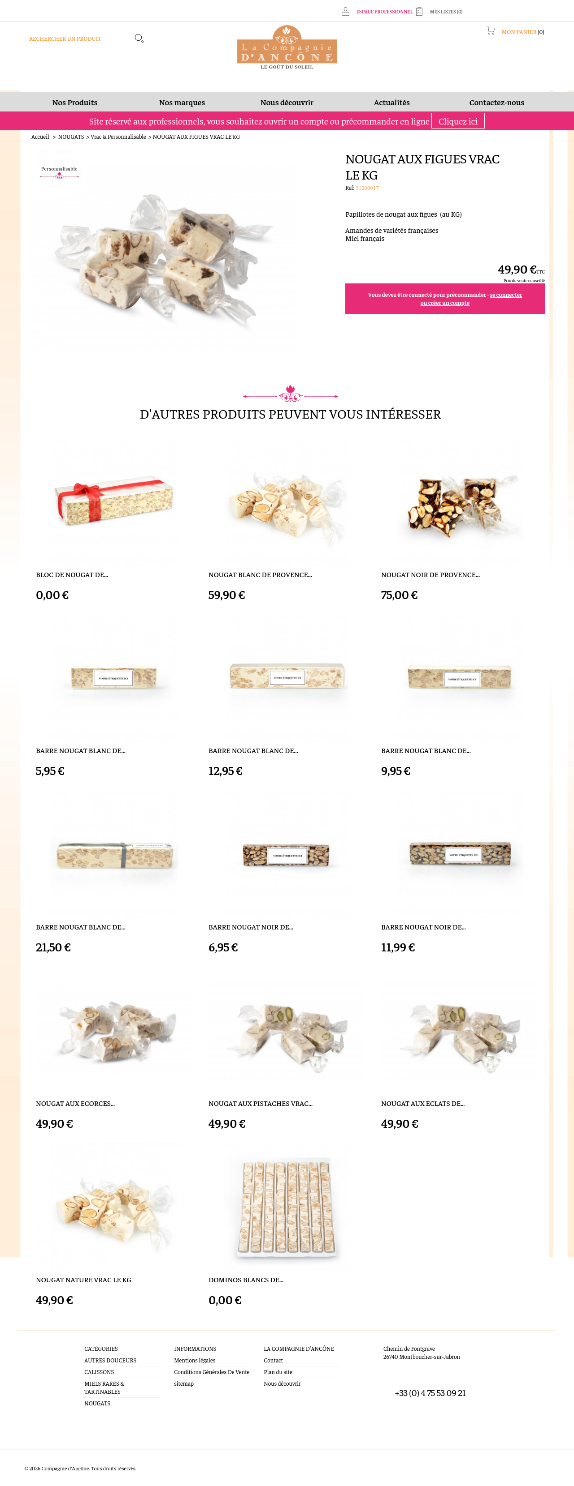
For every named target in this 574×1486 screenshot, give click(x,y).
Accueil (40, 136)
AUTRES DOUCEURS (110, 1360)
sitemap (184, 1383)
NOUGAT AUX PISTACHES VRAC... (261, 1103)
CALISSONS (99, 1371)
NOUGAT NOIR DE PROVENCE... (430, 574)
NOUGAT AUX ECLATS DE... (423, 1103)
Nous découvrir (282, 1383)
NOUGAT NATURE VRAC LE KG (83, 1279)
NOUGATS (71, 136)
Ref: (350, 187)
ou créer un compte (445, 302)
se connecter (506, 294)
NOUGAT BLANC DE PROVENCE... (260, 574)
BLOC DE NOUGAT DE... (72, 574)
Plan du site (278, 1371)
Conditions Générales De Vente (211, 1371)
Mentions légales (194, 1360)
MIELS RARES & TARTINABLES (104, 1387)
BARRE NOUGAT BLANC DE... (81, 750)
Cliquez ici (458, 120)
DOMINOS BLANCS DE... (246, 1279)
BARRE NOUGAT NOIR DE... (251, 926)
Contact (273, 1360)
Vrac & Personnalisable (118, 136)
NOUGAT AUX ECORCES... (75, 1103)
